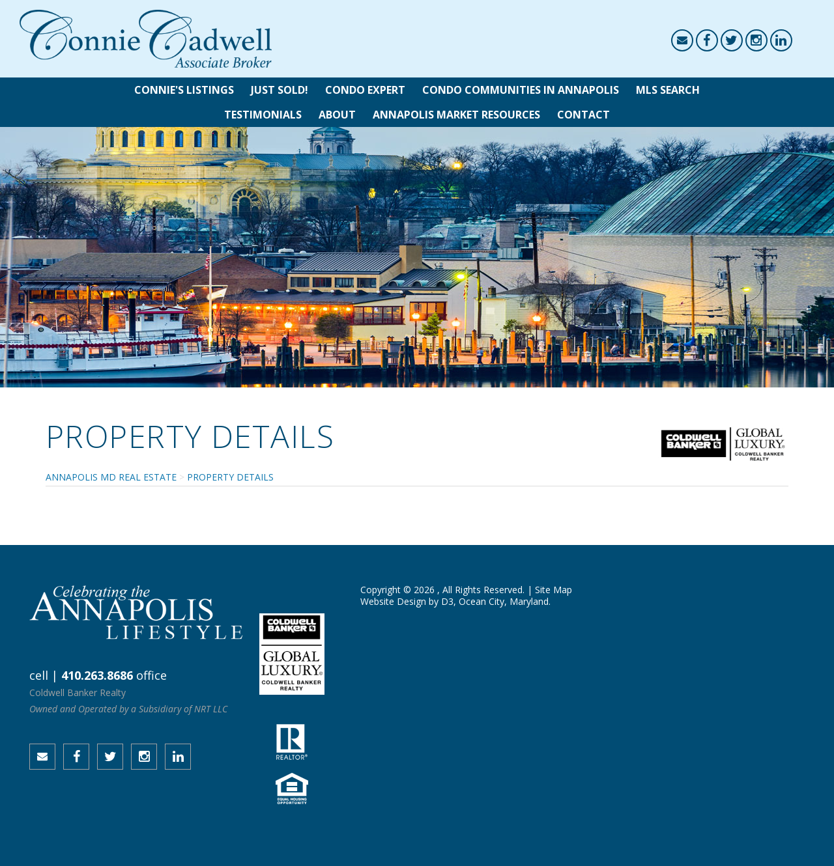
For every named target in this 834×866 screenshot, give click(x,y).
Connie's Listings (184, 90)
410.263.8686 (97, 675)
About (337, 114)
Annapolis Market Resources (456, 114)
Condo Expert (365, 90)
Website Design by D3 (406, 601)
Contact (583, 114)
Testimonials (263, 114)
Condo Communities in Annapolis (520, 90)
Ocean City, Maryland (504, 601)
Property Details (230, 477)
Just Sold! (279, 90)
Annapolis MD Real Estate (111, 477)
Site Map (553, 589)
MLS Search (668, 90)
